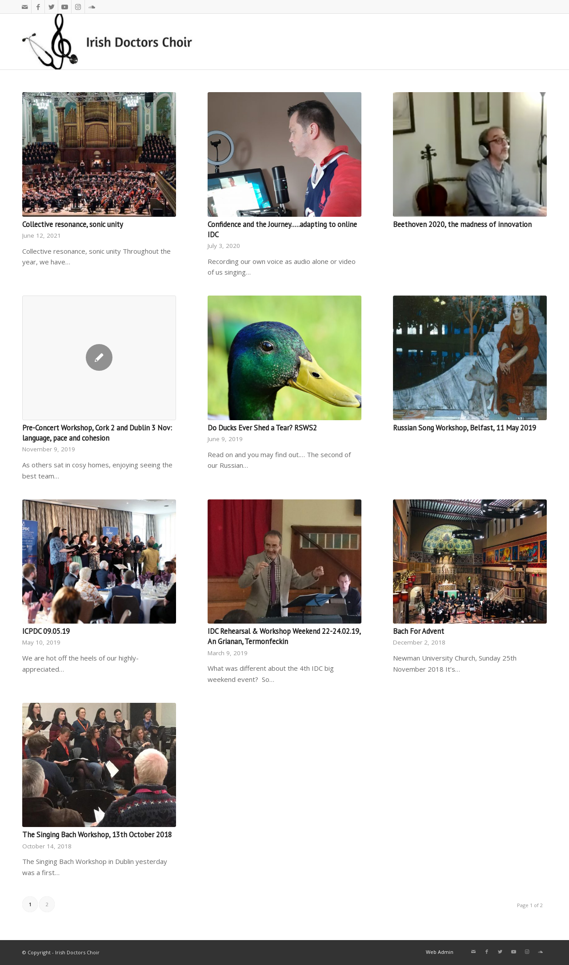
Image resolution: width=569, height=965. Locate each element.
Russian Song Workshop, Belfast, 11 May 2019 (464, 428)
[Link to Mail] (24, 6)
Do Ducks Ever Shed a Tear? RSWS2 (262, 428)
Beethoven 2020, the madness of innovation (462, 224)
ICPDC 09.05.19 (46, 631)
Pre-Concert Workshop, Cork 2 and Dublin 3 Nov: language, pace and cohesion (97, 433)
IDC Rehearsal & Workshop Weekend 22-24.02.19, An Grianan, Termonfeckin (284, 636)
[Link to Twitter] (51, 6)
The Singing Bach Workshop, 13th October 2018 (97, 834)
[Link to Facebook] (38, 6)
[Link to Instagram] (78, 6)
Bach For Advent (418, 631)
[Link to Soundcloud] (91, 6)
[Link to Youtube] (64, 6)
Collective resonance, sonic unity (72, 224)
